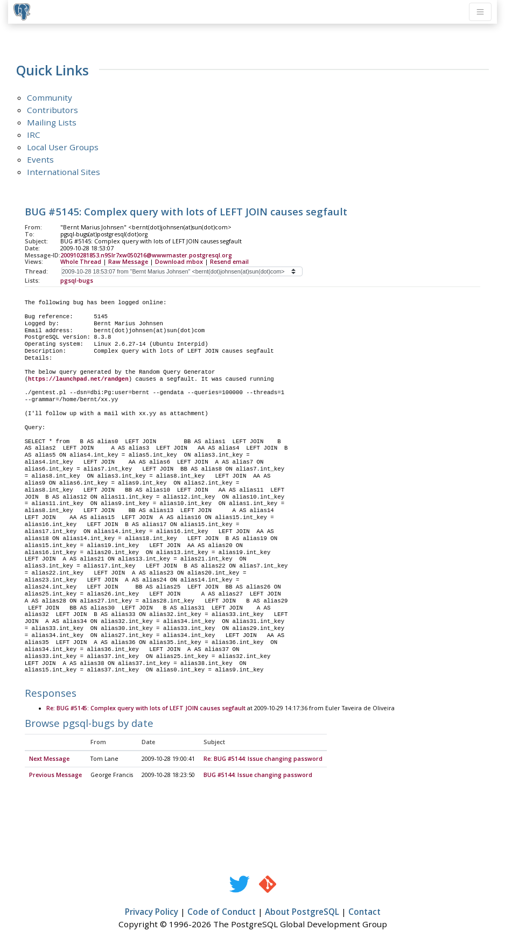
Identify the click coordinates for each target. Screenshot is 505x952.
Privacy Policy (151, 912)
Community (49, 97)
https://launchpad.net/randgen (78, 379)
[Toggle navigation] (480, 12)
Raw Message (128, 261)
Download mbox (179, 261)
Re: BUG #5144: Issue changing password (263, 759)
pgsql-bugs (76, 280)
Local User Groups (63, 147)
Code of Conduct (221, 912)
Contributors (52, 109)
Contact (364, 912)
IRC (33, 134)
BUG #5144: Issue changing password (258, 775)
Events (40, 159)
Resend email (229, 261)
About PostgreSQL (302, 912)
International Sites (63, 171)
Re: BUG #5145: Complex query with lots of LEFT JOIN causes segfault (146, 708)
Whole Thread (80, 261)
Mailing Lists (51, 122)
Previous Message (55, 775)
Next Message (49, 759)
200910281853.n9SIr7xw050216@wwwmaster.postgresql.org (146, 255)
